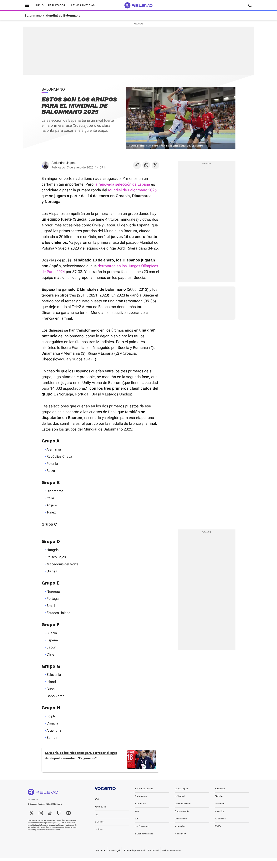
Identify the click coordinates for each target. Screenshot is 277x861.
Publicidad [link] (153, 853)
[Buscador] (250, 5)
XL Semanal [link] (220, 821)
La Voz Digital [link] (181, 791)
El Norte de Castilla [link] (144, 791)
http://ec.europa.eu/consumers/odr (46, 832)
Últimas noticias (82, 5)
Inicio (39, 5)
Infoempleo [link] (180, 829)
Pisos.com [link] (219, 806)
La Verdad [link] (179, 799)
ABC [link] (97, 802)
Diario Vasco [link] (141, 799)
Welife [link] (218, 829)
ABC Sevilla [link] (100, 809)
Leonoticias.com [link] (182, 806)
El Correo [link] (99, 824)
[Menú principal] (27, 5)
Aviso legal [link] (114, 853)
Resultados (56, 5)
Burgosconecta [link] (182, 814)
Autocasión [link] (220, 791)
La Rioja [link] (99, 832)
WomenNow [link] (180, 836)
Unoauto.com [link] (181, 821)
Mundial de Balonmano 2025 (132, 190)
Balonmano (33, 15)
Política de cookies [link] (171, 853)
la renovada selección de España (122, 184)
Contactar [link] (101, 853)
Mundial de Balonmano (62, 15)
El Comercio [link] (140, 806)
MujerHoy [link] (219, 814)
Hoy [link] (96, 817)
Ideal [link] (137, 814)
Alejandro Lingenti (64, 162)
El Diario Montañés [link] (144, 836)
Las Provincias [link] (142, 829)
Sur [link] (136, 821)
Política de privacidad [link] (134, 853)
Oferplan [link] (219, 799)
